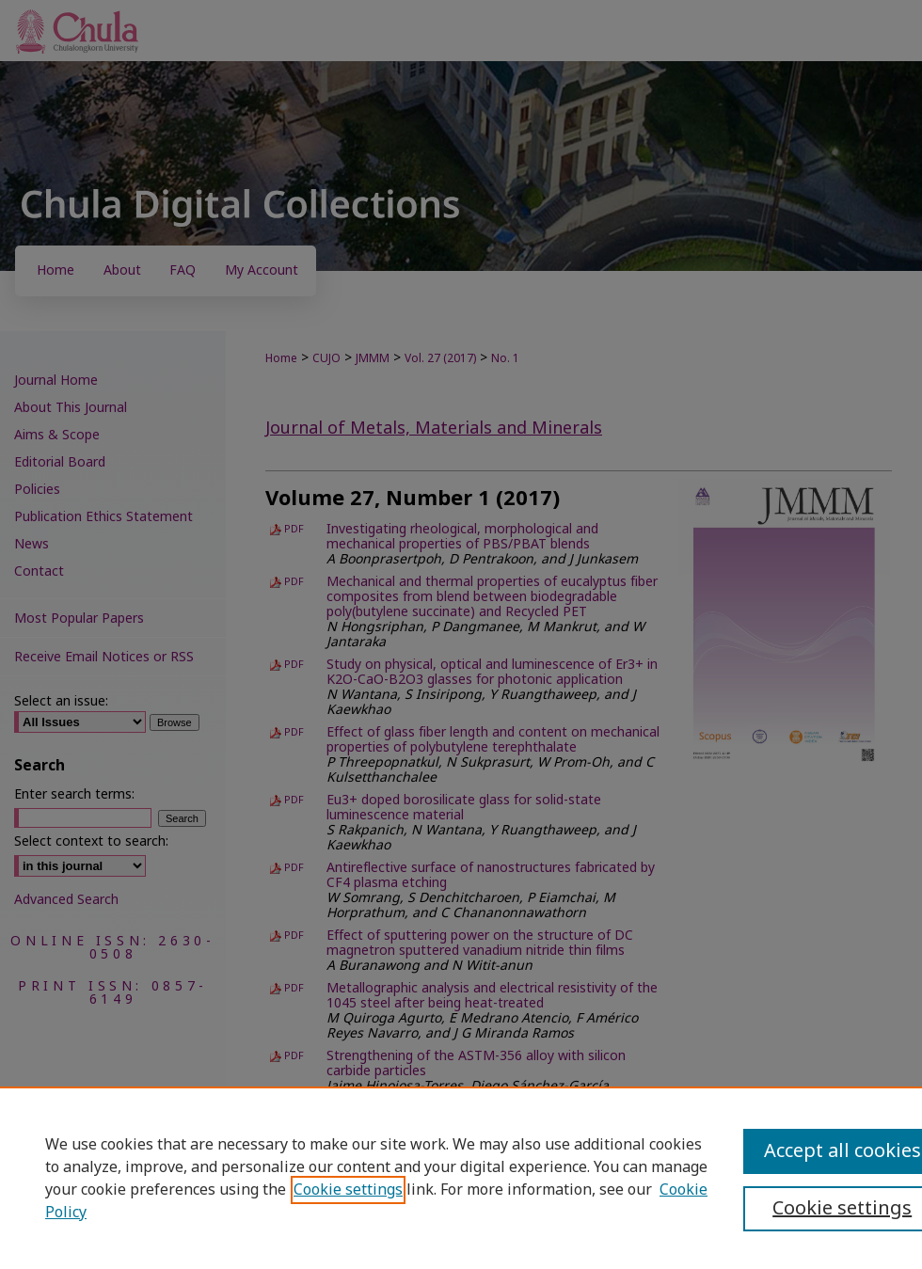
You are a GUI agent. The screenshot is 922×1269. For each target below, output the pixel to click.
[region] (461, 1178)
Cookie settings (348, 1190)
